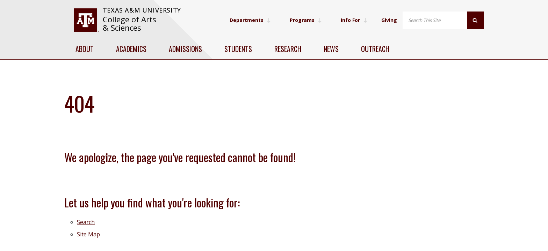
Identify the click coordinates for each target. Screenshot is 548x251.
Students (238, 49)
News (331, 49)
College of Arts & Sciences (129, 23)
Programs (306, 20)
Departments (250, 20)
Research (287, 49)
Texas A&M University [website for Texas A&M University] (142, 10)
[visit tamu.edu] (86, 20)
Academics (131, 49)
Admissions (185, 49)
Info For (354, 20)
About (84, 49)
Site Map (88, 234)
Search (86, 222)
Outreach (375, 49)
